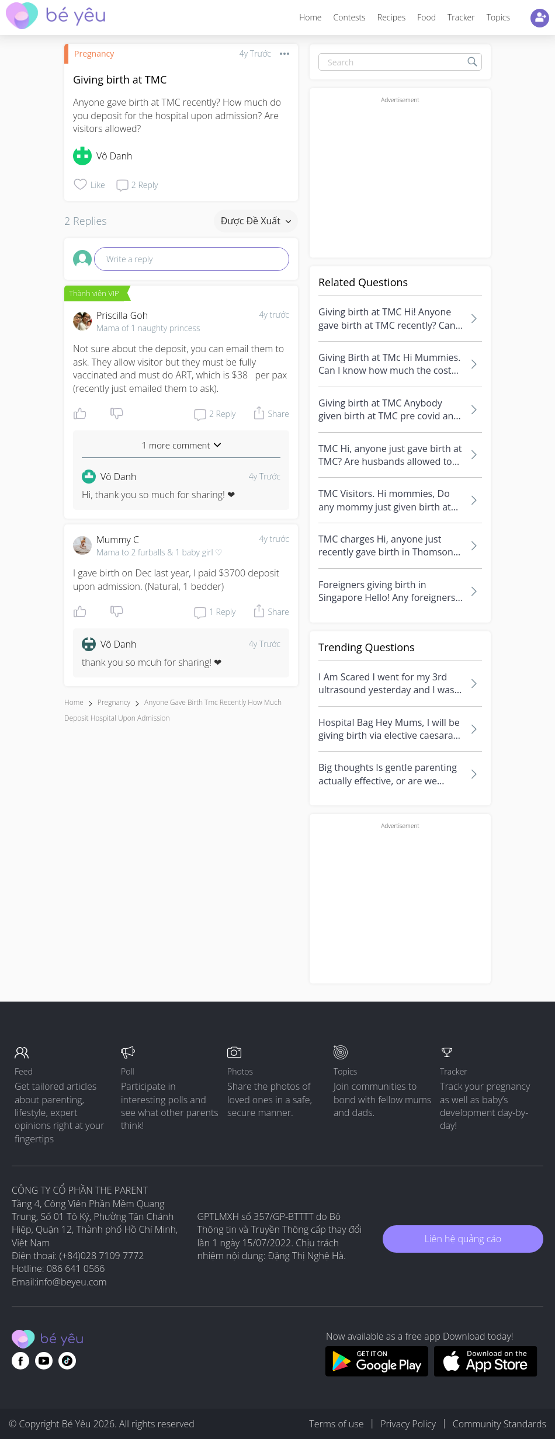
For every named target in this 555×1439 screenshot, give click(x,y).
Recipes (391, 17)
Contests (350, 17)
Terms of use (336, 1423)
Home (310, 17)
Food (426, 17)
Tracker (461, 17)
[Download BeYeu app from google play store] (376, 1373)
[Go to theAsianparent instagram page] (67, 1361)
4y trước (274, 314)
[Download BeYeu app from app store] (485, 1373)
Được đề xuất (256, 220)
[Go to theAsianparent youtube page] (44, 1361)
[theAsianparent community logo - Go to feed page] (55, 17)
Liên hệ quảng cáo (463, 1238)
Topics (498, 17)
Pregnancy (94, 53)
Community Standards (499, 1423)
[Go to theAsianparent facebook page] (20, 1361)
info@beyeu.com (72, 1281)
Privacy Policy (408, 1423)
